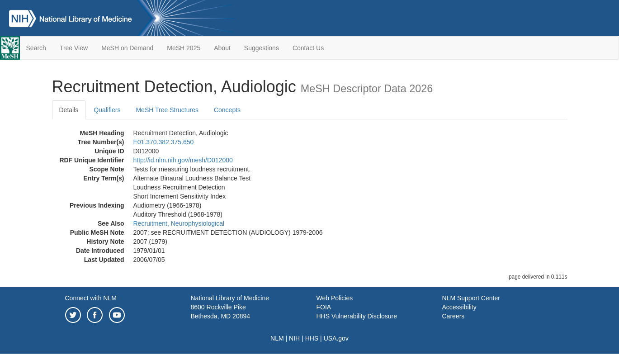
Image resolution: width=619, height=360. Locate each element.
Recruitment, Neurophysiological (179, 223)
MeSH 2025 (183, 48)
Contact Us (308, 48)
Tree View (74, 48)
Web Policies (335, 298)
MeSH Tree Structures (167, 110)
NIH (294, 338)
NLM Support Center (471, 298)
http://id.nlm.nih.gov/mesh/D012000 (183, 160)
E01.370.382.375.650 (163, 142)
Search (36, 48)
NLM (277, 338)
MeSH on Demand (127, 48)
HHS (312, 338)
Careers (453, 316)
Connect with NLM (91, 298)
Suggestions (261, 48)
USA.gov (336, 338)
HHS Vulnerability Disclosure (357, 316)
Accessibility (459, 307)
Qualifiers (107, 110)
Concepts (227, 110)
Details (69, 110)
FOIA (324, 307)
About (222, 48)
